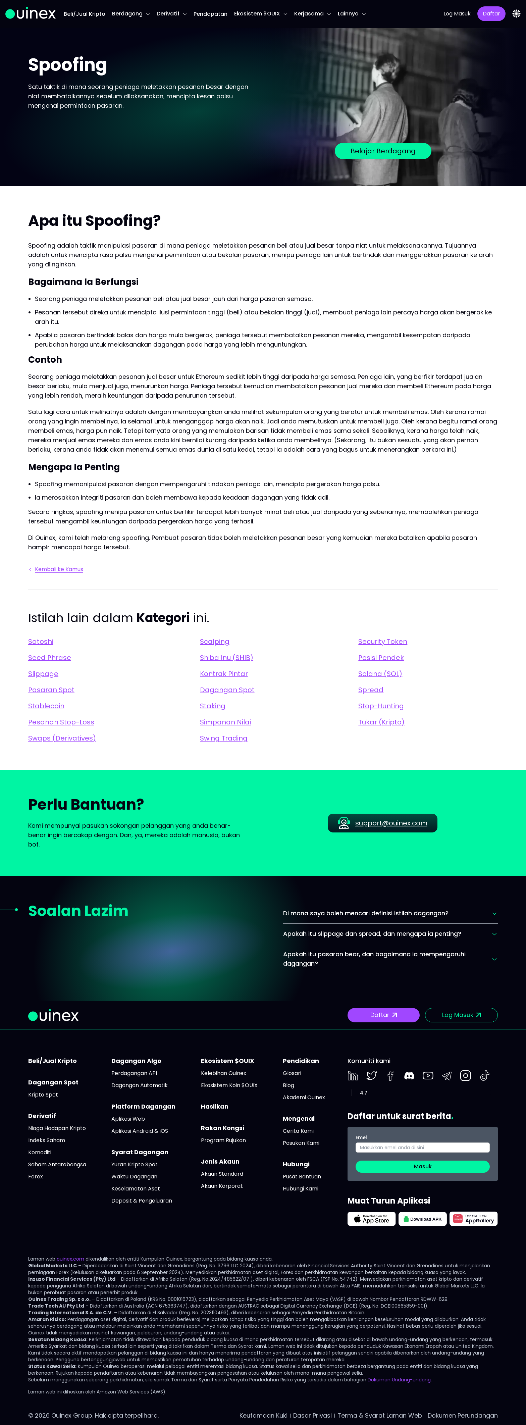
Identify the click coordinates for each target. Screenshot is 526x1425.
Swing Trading (224, 738)
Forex (35, 1176)
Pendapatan (210, 14)
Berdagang (131, 13)
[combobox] (516, 13)
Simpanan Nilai (225, 722)
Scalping (214, 641)
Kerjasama (312, 13)
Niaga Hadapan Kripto (57, 1128)
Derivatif (172, 13)
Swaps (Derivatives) (62, 738)
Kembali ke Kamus (56, 569)
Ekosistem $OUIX (260, 13)
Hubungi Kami (300, 1188)
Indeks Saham (46, 1140)
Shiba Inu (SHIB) (226, 657)
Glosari (292, 1073)
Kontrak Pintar (224, 673)
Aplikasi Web (128, 1119)
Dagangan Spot (227, 690)
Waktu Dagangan (134, 1176)
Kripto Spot (43, 1095)
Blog (288, 1085)
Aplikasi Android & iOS (139, 1131)
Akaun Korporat (222, 1186)
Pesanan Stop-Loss (61, 722)
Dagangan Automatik (139, 1085)
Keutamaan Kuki (263, 1415)
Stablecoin (46, 706)
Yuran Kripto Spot (134, 1164)
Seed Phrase (49, 657)
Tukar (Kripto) (381, 722)
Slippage (43, 673)
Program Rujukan (223, 1140)
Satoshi (40, 641)
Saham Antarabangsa (57, 1164)
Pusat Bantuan (302, 1176)
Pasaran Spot (51, 690)
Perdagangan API (134, 1073)
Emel (361, 1137)
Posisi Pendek (381, 657)
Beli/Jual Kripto (84, 14)
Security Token (382, 641)
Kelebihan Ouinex (223, 1073)
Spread (370, 690)
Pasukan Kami (301, 1143)
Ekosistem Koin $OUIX (229, 1085)
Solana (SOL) (380, 673)
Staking (212, 706)
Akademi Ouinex (304, 1097)
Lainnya (352, 13)
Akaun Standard (222, 1174)
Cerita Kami (298, 1131)
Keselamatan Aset (135, 1188)
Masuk (423, 1166)
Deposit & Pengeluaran (141, 1201)
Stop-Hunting (381, 706)
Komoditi (39, 1152)
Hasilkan (214, 1106)
